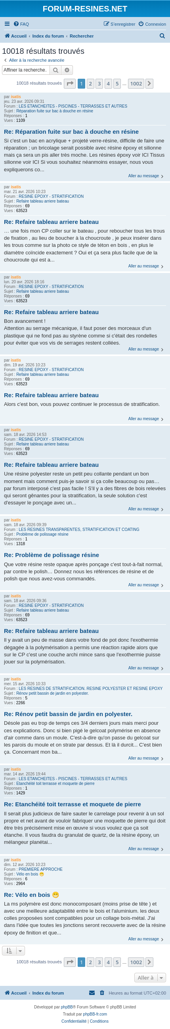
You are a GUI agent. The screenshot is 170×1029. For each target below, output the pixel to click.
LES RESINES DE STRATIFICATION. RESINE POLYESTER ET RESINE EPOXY (90, 688)
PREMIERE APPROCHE (41, 869)
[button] (70, 83)
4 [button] (108, 83)
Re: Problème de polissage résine (51, 554)
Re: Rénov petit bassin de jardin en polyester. (68, 714)
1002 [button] (136, 83)
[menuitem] (21, 24)
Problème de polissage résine (42, 534)
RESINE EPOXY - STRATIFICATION (51, 196)
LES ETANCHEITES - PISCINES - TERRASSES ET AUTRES (73, 106)
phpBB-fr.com (95, 1014)
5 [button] (117, 83)
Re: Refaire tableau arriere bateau (51, 221)
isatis (16, 97)
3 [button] (99, 83)
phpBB (67, 1007)
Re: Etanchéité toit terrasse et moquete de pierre (72, 804)
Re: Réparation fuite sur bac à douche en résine (71, 131)
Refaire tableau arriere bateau (42, 201)
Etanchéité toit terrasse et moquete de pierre (55, 783)
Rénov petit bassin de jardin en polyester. (52, 693)
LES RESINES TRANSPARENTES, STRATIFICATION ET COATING (79, 529)
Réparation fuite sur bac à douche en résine (54, 111)
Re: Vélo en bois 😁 (31, 894)
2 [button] (90, 83)
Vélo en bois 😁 (30, 874)
